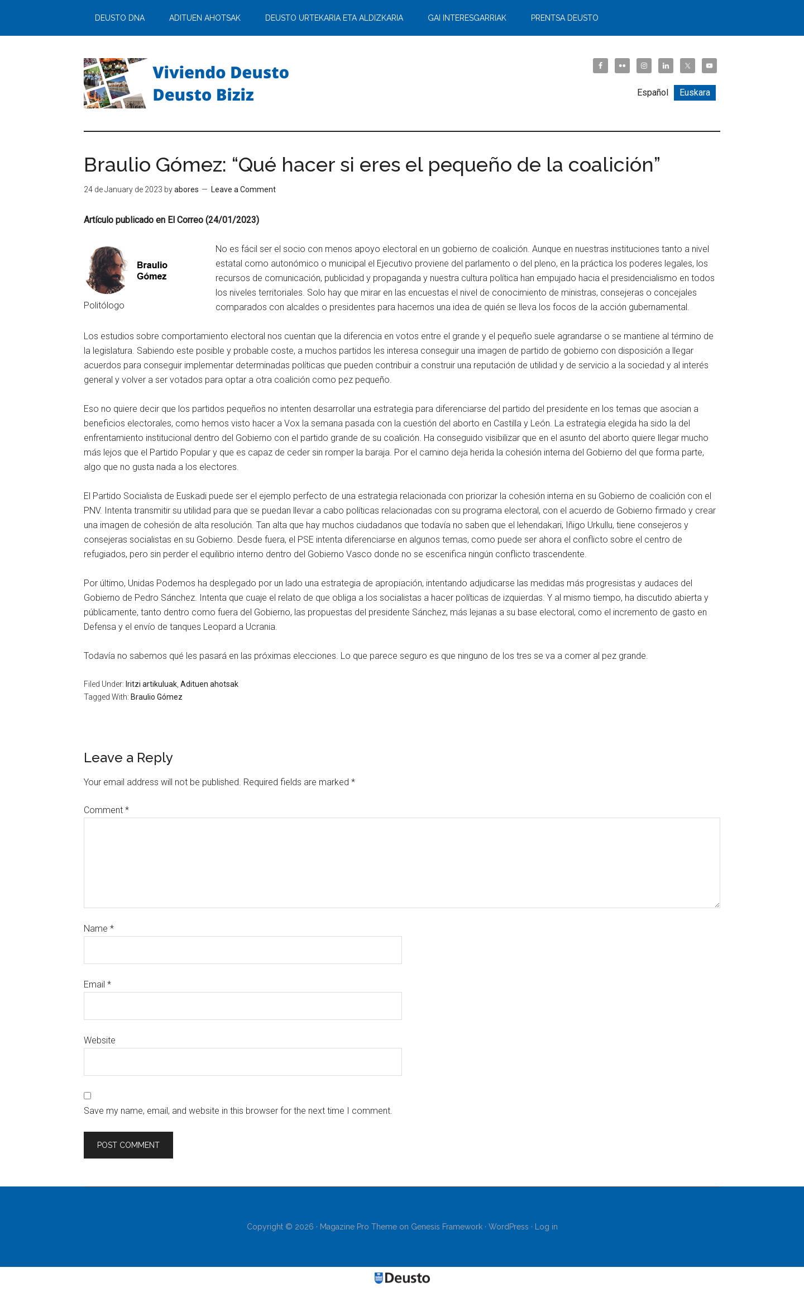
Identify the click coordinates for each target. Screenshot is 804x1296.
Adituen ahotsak (209, 684)
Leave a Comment (243, 189)
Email (97, 984)
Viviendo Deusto (190, 83)
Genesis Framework (446, 1226)
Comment (106, 810)
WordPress (509, 1226)
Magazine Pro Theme (358, 1226)
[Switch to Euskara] (695, 93)
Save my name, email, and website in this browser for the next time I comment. (238, 1110)
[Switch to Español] (652, 93)
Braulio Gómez (157, 696)
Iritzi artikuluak (151, 684)
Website (100, 1040)
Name (99, 928)
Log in (546, 1226)
